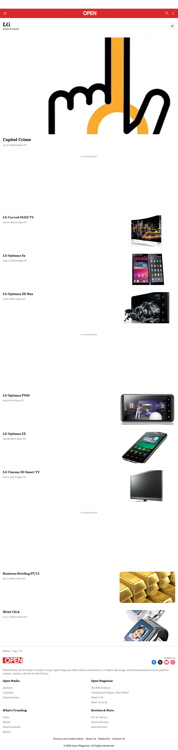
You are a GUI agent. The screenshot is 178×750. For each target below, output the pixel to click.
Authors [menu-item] (7, 687)
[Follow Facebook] (154, 662)
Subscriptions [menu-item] (11, 697)
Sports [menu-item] (6, 731)
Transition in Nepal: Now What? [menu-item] (110, 692)
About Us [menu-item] (91, 738)
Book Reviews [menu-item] (99, 726)
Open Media (11, 681)
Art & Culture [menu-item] (99, 717)
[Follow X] (160, 662)
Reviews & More (102, 710)
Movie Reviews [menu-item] (99, 722)
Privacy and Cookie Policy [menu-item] (68, 738)
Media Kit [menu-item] (104, 738)
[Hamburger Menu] (5, 13)
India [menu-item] (6, 717)
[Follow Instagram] (172, 662)
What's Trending (15, 710)
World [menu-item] (6, 722)
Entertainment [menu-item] (12, 726)
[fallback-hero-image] (89, 85)
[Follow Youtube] (166, 662)
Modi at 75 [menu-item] (97, 697)
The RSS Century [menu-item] (101, 687)
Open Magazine (102, 681)
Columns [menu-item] (8, 692)
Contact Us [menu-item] (118, 738)
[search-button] (167, 13)
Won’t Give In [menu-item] (99, 702)
